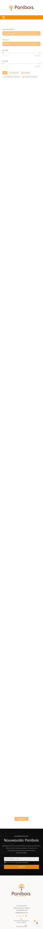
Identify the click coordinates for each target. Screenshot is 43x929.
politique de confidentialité (21, 863)
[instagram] (21, 916)
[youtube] (26, 916)
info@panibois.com (22, 912)
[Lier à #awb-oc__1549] (3, 17)
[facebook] (18, 916)
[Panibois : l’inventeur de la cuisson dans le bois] (21, 2)
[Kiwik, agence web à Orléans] (26, 925)
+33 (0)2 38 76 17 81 (22, 910)
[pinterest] (23, 916)
